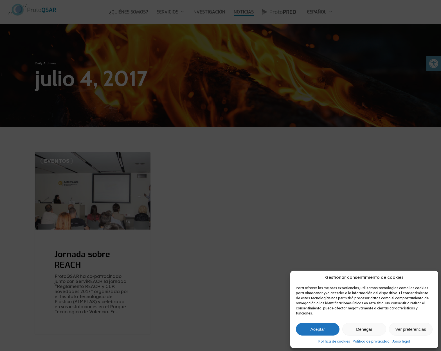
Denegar (364, 329)
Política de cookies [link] (334, 341)
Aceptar (317, 329)
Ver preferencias (410, 329)
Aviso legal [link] (401, 341)
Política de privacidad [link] (371, 341)
